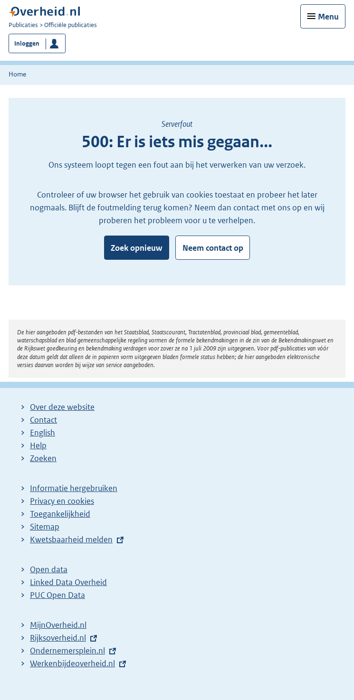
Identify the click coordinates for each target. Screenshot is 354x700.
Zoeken (43, 458)
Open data (48, 569)
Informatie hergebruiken (73, 488)
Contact (43, 420)
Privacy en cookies (62, 501)
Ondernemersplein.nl (67, 650)
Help (38, 445)
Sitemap (44, 526)
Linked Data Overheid (68, 582)
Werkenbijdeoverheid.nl (72, 663)
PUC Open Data (57, 595)
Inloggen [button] (26, 43)
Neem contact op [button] (212, 248)
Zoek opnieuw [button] (136, 248)
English (42, 432)
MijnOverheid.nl (58, 625)
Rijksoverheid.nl (58, 638)
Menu (328, 16)
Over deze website (62, 407)
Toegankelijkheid (60, 514)
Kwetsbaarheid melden (71, 539)
